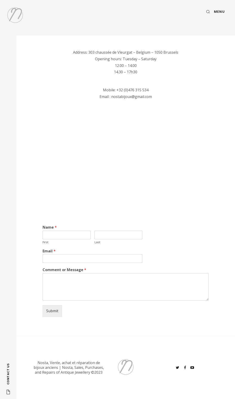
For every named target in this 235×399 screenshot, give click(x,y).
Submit (52, 310)
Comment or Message (64, 269)
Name (50, 227)
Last (97, 242)
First (45, 242)
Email (49, 251)
